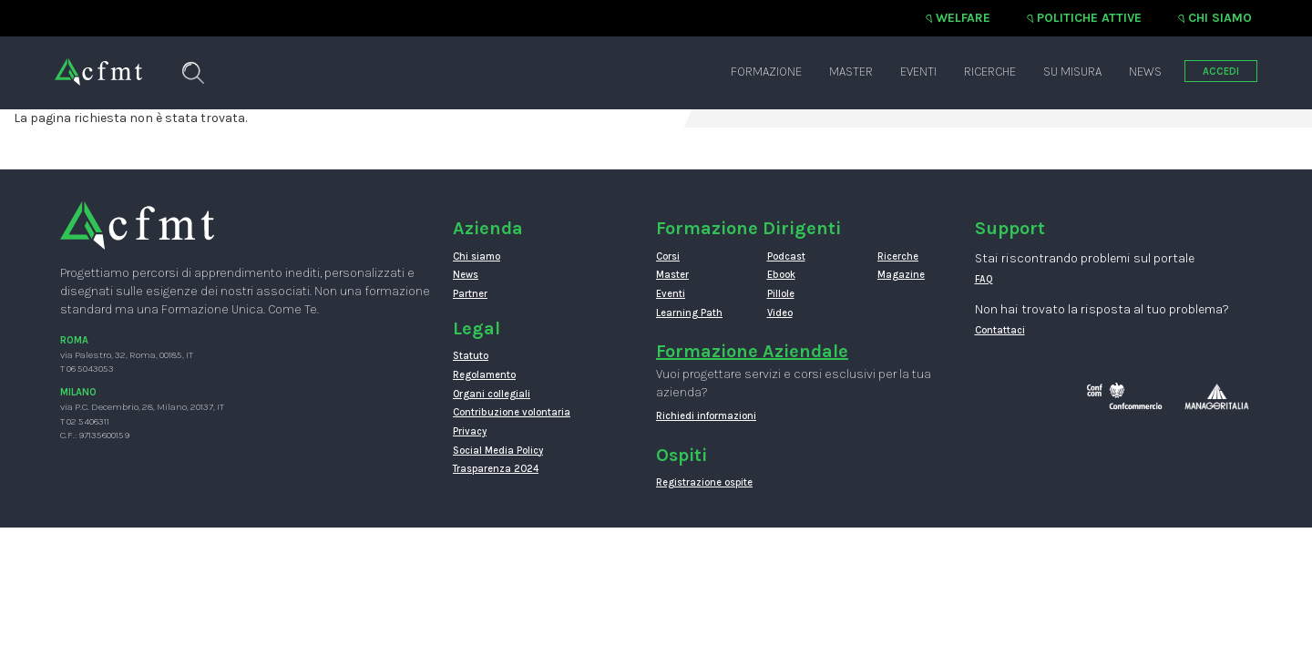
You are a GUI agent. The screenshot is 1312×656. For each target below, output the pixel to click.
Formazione (766, 71)
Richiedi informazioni (706, 416)
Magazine (901, 275)
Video (780, 313)
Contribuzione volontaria (511, 412)
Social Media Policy (498, 450)
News (1145, 71)
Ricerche (990, 71)
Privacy (470, 431)
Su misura (1072, 71)
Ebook (781, 275)
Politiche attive (1089, 18)
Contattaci (1000, 330)
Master (851, 71)
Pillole (780, 294)
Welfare (963, 18)
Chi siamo (1220, 18)
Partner (470, 294)
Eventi (918, 71)
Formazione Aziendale (752, 351)
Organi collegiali (491, 394)
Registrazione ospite (704, 482)
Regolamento (484, 375)
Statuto (470, 356)
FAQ (984, 279)
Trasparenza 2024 (495, 469)
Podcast (786, 256)
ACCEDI (1221, 71)
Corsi (668, 256)
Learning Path (689, 313)
